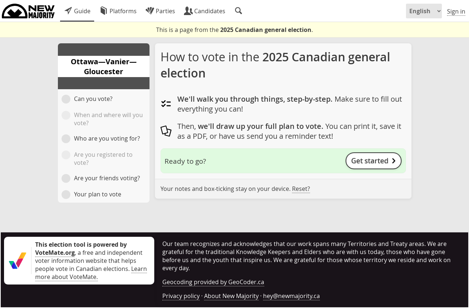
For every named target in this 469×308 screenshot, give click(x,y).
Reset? (301, 189)
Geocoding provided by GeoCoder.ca (213, 282)
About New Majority (231, 296)
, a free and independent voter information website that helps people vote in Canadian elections (89, 256)
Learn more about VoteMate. (91, 273)
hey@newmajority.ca (291, 296)
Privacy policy (181, 296)
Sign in (456, 11)
